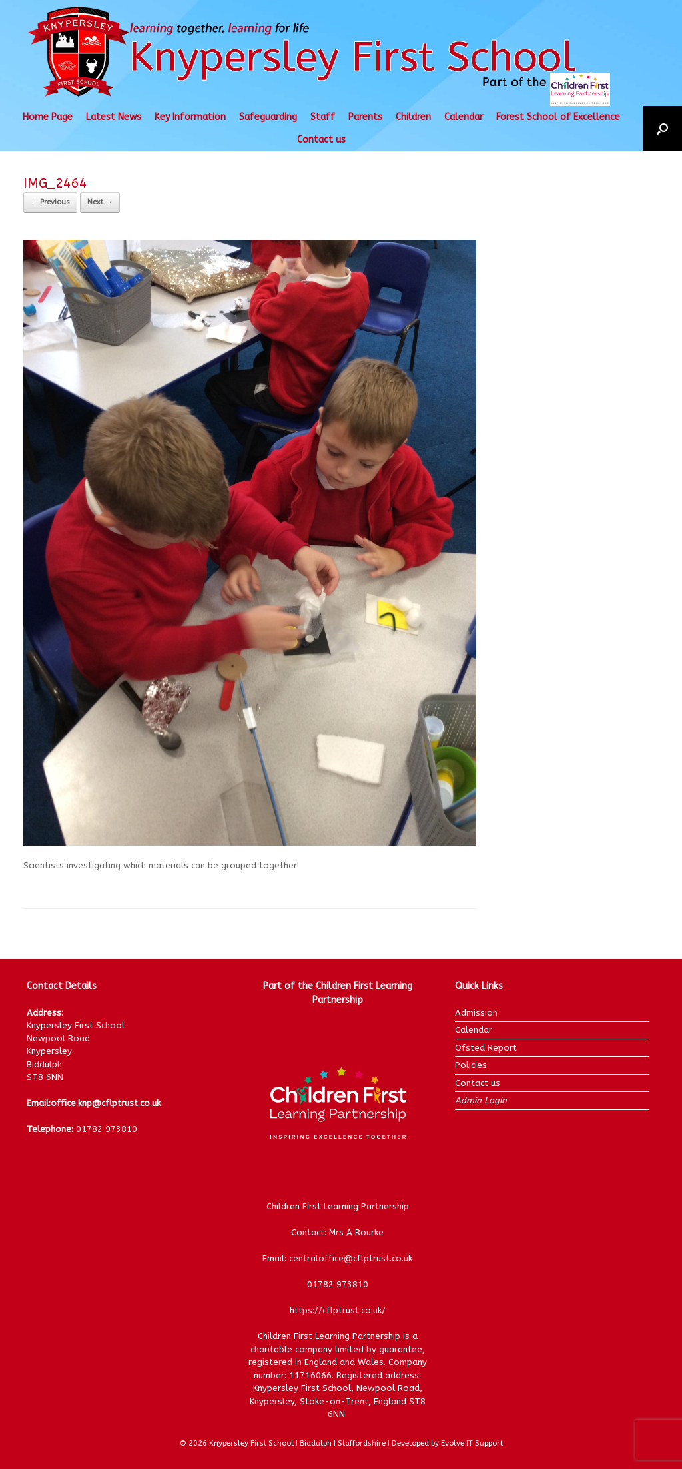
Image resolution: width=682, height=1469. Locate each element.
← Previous (50, 202)
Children (413, 117)
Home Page (48, 117)
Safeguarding (268, 117)
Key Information (190, 117)
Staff (322, 117)
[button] (662, 128)
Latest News (113, 117)
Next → (100, 202)
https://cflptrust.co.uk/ (338, 1310)
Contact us (321, 139)
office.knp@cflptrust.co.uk (106, 1103)
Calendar (463, 117)
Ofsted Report (486, 1048)
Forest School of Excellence (558, 117)
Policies (471, 1065)
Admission (476, 1013)
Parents (365, 117)
